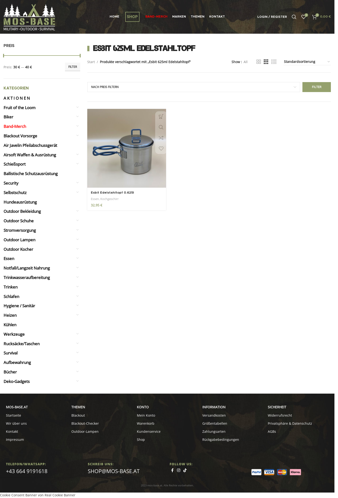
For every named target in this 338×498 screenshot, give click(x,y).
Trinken (11, 287)
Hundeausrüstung (20, 202)
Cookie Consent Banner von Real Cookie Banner (37, 495)
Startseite (13, 415)
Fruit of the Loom (20, 107)
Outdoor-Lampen (85, 431)
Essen (9, 258)
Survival (11, 353)
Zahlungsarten (214, 431)
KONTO (143, 407)
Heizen (10, 315)
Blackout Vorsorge (20, 136)
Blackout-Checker (85, 423)
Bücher (10, 372)
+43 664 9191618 (26, 471)
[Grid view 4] (273, 62)
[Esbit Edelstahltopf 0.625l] (126, 148)
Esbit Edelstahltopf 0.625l (114, 192)
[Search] (294, 17)
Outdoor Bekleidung (22, 211)
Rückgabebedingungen (220, 439)
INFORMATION (214, 407)
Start (91, 62)
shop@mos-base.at (114, 471)
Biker (8, 117)
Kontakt (12, 431)
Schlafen (11, 296)
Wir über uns (16, 423)
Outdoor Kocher (18, 249)
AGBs (272, 431)
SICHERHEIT (277, 407)
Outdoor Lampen (19, 239)
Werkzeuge (14, 334)
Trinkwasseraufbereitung (27, 277)
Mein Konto (146, 415)
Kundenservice (149, 431)
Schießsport (15, 164)
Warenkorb (145, 423)
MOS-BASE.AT (17, 407)
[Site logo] (29, 16)
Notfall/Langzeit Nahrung (27, 268)
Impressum (15, 439)
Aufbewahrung (17, 362)
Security (11, 183)
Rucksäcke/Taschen (22, 343)
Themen (78, 407)
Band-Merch (15, 126)
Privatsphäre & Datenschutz (290, 423)
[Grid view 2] (258, 62)
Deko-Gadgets (17, 381)
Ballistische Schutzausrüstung (31, 173)
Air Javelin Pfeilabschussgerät (30, 145)
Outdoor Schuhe (19, 220)
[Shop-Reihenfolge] (307, 62)
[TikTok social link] (185, 470)
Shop (141, 439)
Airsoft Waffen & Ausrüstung (30, 155)
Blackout (78, 415)
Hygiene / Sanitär (19, 305)
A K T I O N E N (17, 98)
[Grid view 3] (266, 62)
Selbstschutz (15, 192)
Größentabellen (214, 423)
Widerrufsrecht (280, 415)
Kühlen (10, 324)
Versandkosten (214, 415)
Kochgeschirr (109, 198)
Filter (72, 67)
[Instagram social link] (178, 470)
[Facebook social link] (172, 470)
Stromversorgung (20, 230)
